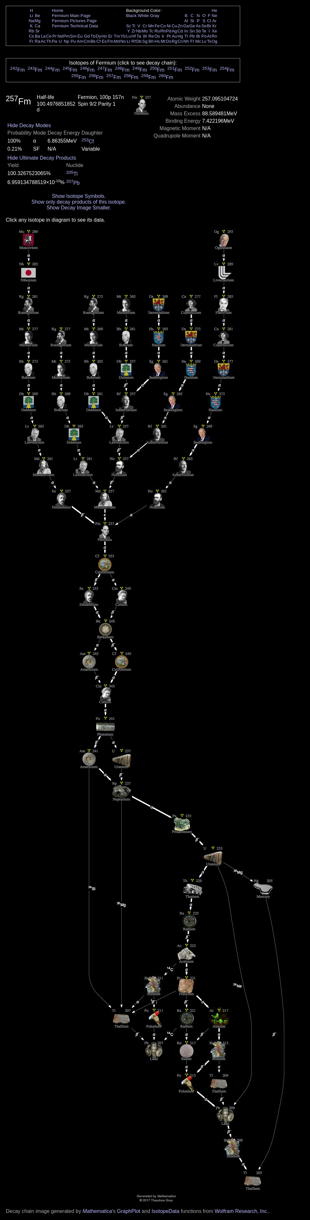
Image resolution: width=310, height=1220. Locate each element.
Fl (192, 41)
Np (66, 41)
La (43, 36)
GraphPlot (128, 1211)
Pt (169, 36)
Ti (134, 25)
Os (157, 36)
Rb (31, 31)
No (123, 41)
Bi (198, 36)
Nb (139, 31)
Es (104, 41)
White (143, 15)
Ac (43, 41)
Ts (209, 41)
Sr (37, 31)
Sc (128, 25)
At (209, 36)
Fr (31, 41)
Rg (174, 41)
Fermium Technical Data (75, 25)
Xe (214, 31)
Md (117, 41)
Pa (54, 41)
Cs (31, 36)
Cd (180, 31)
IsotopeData (165, 1211)
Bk (93, 41)
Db (139, 41)
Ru (157, 31)
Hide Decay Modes (29, 125)
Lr (129, 41)
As (198, 25)
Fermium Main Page (71, 15)
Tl (186, 36)
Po (204, 36)
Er (110, 36)
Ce (49, 36)
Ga (186, 25)
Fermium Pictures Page (74, 20)
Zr (134, 31)
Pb (192, 36)
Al (186, 20)
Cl (209, 20)
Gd (87, 36)
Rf (133, 41)
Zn (180, 25)
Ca (37, 25)
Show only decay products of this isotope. (79, 202)
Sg (144, 41)
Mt (163, 41)
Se (204, 25)
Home (57, 10)
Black (131, 15)
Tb (93, 36)
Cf (98, 41)
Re (151, 36)
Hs (157, 41)
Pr (54, 36)
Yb (123, 36)
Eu (79, 36)
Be (37, 15)
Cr (145, 25)
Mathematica (97, 1211)
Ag (174, 31)
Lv (204, 41)
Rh (163, 31)
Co (163, 25)
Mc (198, 41)
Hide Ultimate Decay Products (41, 158)
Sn (192, 31)
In (186, 31)
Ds (168, 41)
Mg (37, 20)
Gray (154, 15)
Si (192, 20)
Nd (60, 36)
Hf (133, 36)
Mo (145, 31)
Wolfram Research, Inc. (241, 1211)
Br (209, 25)
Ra (37, 41)
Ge (192, 25)
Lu (128, 36)
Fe (157, 25)
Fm (110, 41)
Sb (198, 31)
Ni (169, 25)
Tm (117, 36)
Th (49, 41)
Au (174, 36)
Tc (151, 31)
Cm (87, 41)
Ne (214, 15)
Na (31, 20)
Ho (104, 36)
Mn (151, 25)
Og (214, 41)
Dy (98, 36)
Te (204, 31)
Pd (168, 31)
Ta (138, 36)
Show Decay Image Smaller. (78, 207)
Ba (37, 36)
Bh (151, 41)
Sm (73, 36)
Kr (214, 25)
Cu (174, 25)
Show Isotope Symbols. (79, 196)
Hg (180, 36)
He (214, 10)
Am (80, 41)
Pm (66, 36)
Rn (214, 36)
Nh (186, 41)
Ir (163, 36)
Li (31, 15)
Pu (73, 41)
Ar (214, 20)
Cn (180, 41)
